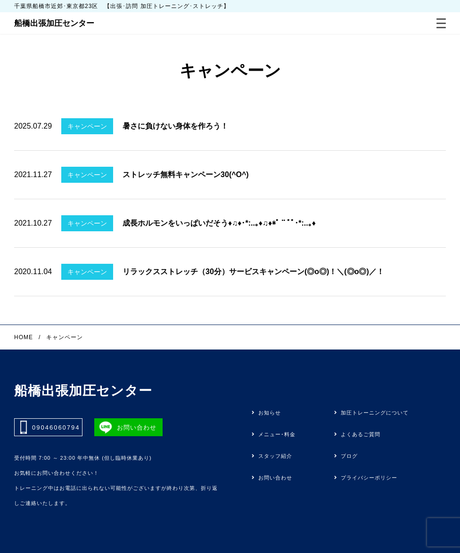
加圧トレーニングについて (375, 412)
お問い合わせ (275, 477)
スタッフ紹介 (275, 456)
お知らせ (269, 412)
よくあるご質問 (360, 434)
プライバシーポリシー (369, 477)
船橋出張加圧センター (54, 23)
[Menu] (441, 23)
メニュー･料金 (277, 434)
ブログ (349, 456)
